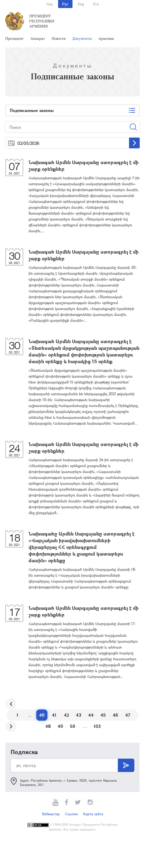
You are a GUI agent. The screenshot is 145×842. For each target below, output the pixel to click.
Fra (96, 3)
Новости (59, 38)
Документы (82, 38)
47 (127, 715)
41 (54, 715)
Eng (81, 3)
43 (78, 715)
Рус (65, 3)
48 (48, 726)
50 (72, 726)
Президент (14, 38)
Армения (106, 38)
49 (60, 726)
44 (91, 715)
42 (66, 715)
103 (97, 726)
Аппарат (37, 38)
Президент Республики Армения (41, 21)
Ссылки (71, 813)
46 (115, 715)
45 (103, 715)
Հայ (49, 3)
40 (42, 715)
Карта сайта (93, 813)
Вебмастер (51, 813)
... (11, 143)
